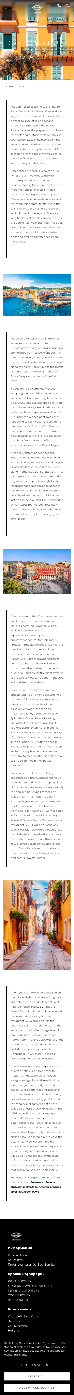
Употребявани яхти (23, 1316)
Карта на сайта (20, 1255)
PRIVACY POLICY (19, 1281)
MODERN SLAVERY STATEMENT (30, 1286)
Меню (10, 9)
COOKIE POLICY (19, 1295)
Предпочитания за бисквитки (31, 1264)
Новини (13, 1330)
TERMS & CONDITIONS (23, 1290)
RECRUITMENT (18, 1300)
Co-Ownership (18, 1326)
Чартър (14, 1321)
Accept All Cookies (37, 1388)
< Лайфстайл (16, 86)
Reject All (37, 1376)
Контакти (16, 1260)
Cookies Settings (37, 1365)
